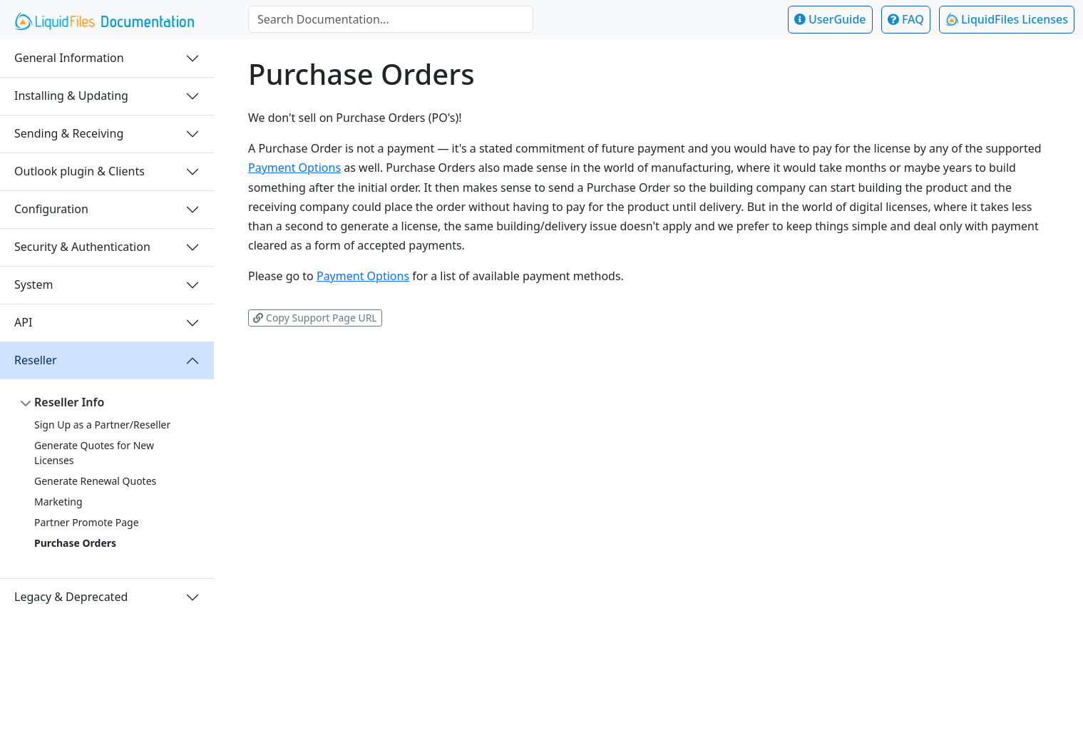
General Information (69, 58)
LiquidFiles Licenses (1006, 19)
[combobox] (390, 19)
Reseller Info (69, 402)
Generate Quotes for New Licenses (94, 452)
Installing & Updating (71, 95)
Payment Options (294, 167)
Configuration (51, 209)
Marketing (58, 501)
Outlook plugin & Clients (79, 171)
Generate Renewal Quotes (95, 481)
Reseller (35, 360)
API (23, 322)
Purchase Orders (75, 543)
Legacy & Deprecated (71, 597)
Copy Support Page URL (314, 317)
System (33, 284)
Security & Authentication (82, 247)
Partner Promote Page (86, 522)
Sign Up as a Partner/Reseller (102, 424)
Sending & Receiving (68, 133)
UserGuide (830, 19)
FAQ (906, 19)
